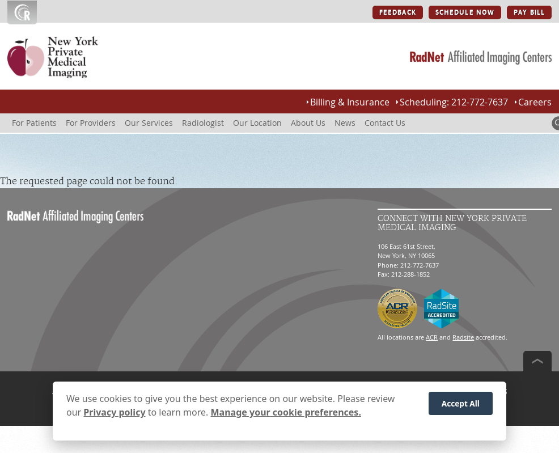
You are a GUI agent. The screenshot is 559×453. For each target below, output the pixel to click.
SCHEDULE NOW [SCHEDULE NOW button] (464, 12)
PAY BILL (529, 12)
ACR (432, 337)
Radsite (463, 337)
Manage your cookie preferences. (286, 415)
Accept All (461, 406)
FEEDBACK (397, 12)
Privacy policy (114, 415)
